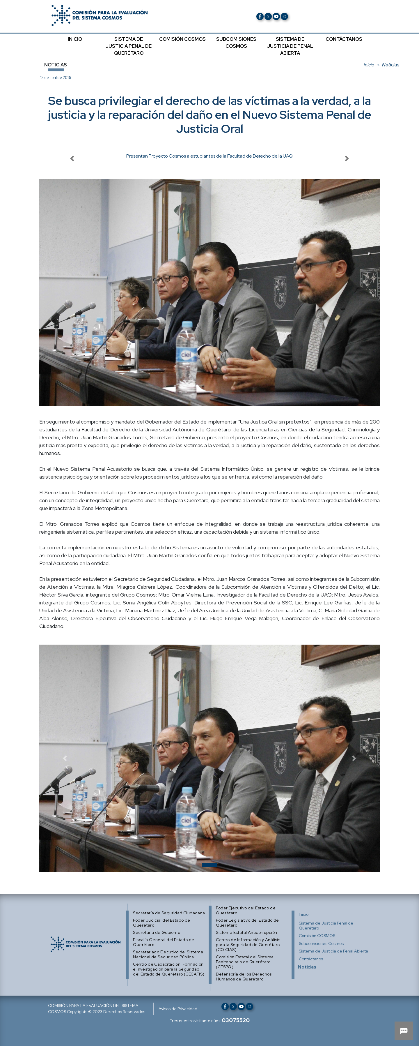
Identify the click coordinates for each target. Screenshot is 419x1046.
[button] (64, 758)
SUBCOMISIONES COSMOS (236, 42)
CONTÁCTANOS (344, 39)
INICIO (75, 39)
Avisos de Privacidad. (178, 1008)
